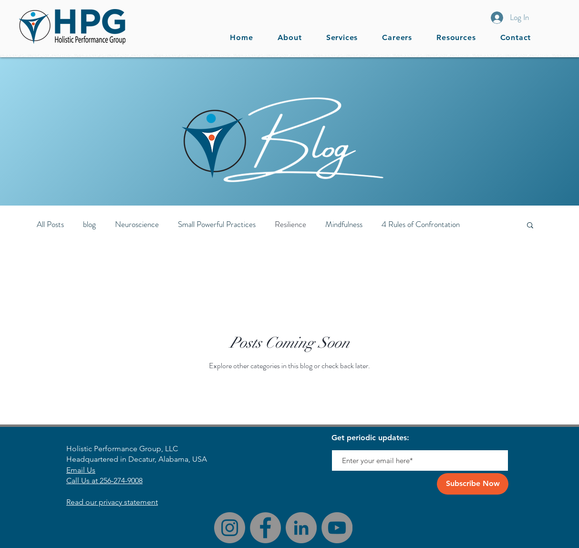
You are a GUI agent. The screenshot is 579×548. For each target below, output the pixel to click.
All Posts (50, 224)
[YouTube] (336, 527)
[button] (456, 37)
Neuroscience (137, 224)
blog (89, 224)
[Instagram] (229, 527)
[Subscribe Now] (472, 484)
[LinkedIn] (301, 527)
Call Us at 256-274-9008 (104, 480)
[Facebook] (265, 527)
